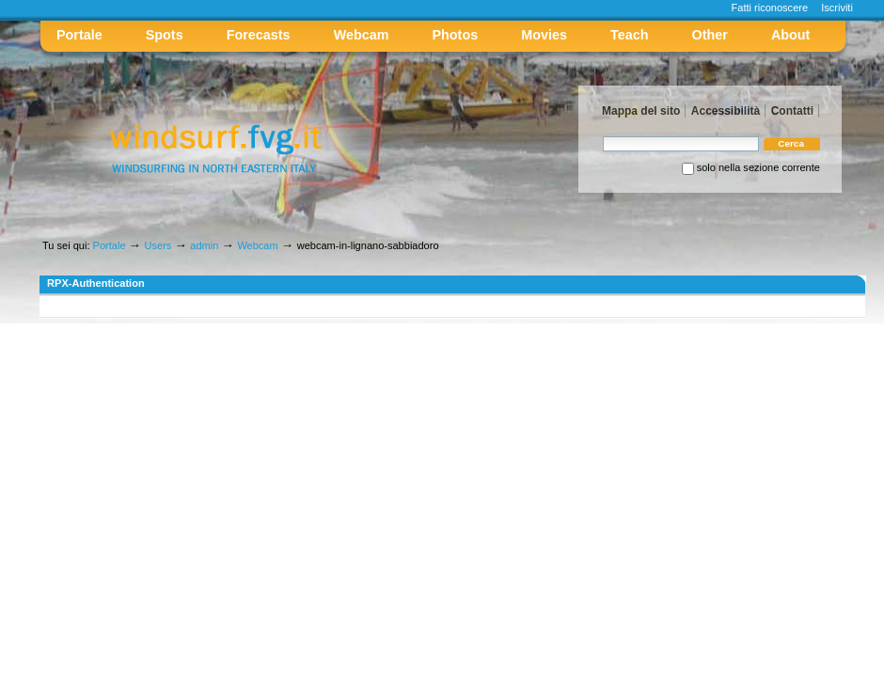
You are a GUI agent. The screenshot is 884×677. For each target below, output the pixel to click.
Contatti (792, 111)
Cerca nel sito (602, 135)
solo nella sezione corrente (758, 167)
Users (158, 245)
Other (710, 34)
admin (204, 245)
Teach (629, 34)
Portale (79, 34)
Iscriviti (837, 7)
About (790, 34)
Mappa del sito (641, 111)
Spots (164, 34)
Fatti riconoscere (770, 7)
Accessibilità (725, 111)
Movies (544, 34)
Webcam (361, 34)
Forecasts (259, 34)
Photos (456, 34)
